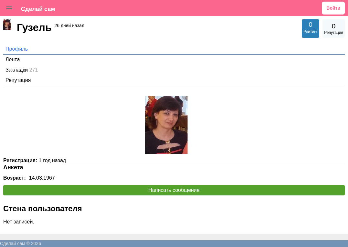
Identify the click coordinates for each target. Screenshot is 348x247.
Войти (333, 8)
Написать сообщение (173, 190)
